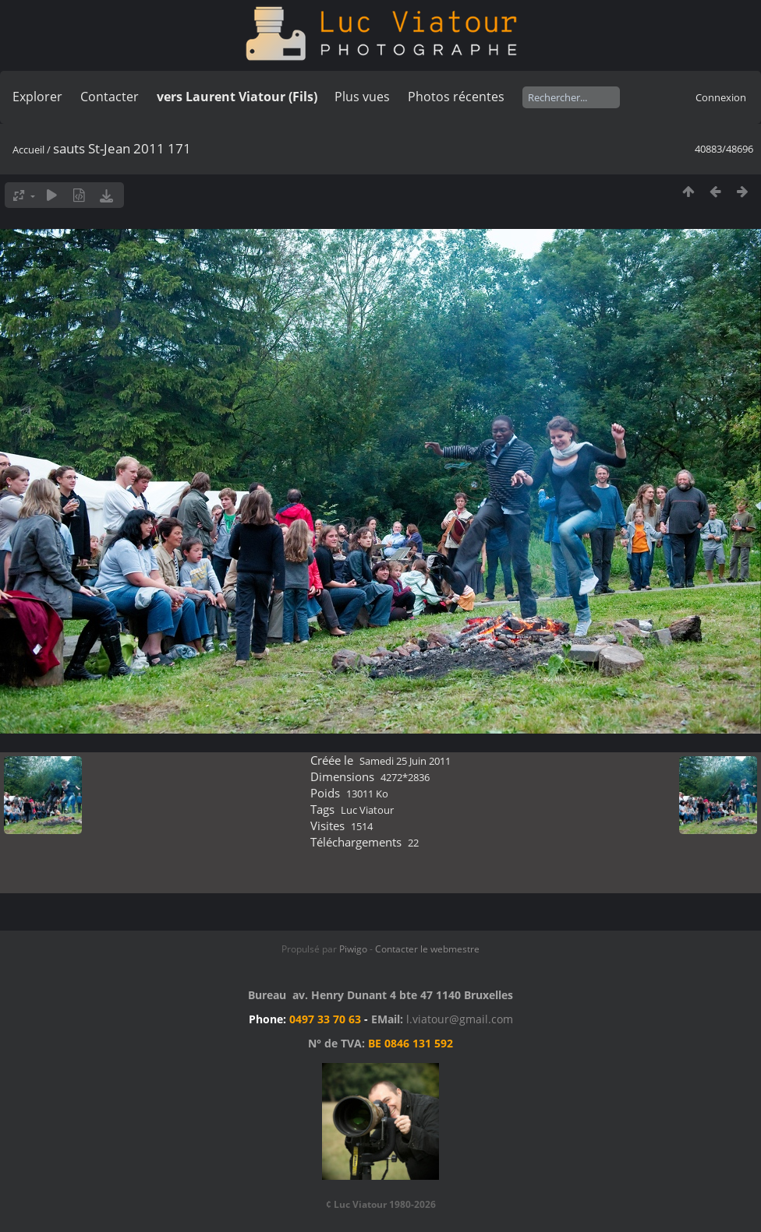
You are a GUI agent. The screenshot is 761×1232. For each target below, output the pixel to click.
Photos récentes (456, 96)
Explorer (37, 96)
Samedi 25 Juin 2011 (405, 761)
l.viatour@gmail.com (459, 1019)
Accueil (28, 150)
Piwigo (353, 949)
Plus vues (362, 96)
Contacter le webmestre (427, 949)
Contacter (109, 96)
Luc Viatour (367, 810)
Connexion (721, 97)
